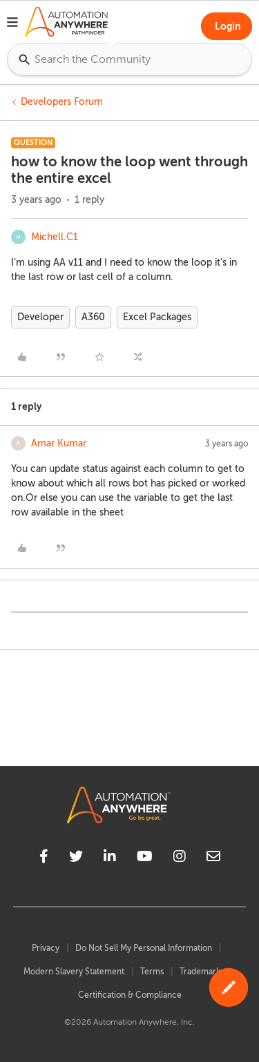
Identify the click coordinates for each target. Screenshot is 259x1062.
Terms (152, 971)
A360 (93, 317)
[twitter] (76, 858)
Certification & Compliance (130, 995)
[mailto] (213, 858)
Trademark (200, 971)
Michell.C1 (54, 237)
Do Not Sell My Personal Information (143, 948)
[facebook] (43, 858)
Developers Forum (62, 102)
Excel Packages (157, 317)
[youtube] (145, 858)
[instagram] (179, 858)
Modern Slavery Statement (73, 971)
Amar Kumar (58, 443)
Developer (40, 317)
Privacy (45, 948)
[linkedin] (110, 858)
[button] (12, 24)
